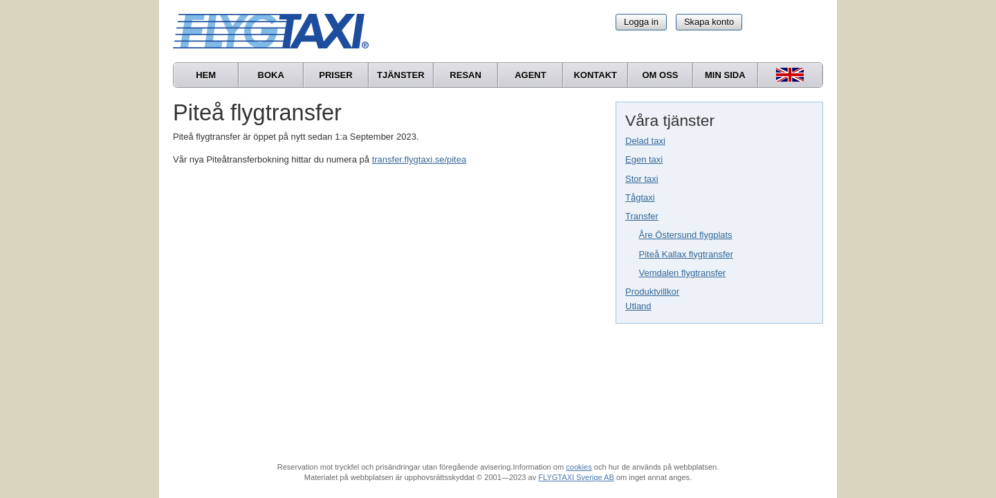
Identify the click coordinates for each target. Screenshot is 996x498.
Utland (638, 306)
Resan (465, 75)
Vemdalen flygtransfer (682, 273)
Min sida (725, 75)
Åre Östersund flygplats (685, 235)
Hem (206, 75)
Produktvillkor (652, 291)
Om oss (660, 75)
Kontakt (595, 75)
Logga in (641, 22)
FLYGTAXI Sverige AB (576, 477)
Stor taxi (641, 179)
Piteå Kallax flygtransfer (686, 254)
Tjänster (401, 75)
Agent (530, 75)
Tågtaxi (640, 197)
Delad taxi (645, 141)
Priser (335, 75)
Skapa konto (709, 22)
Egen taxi (644, 159)
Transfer (641, 216)
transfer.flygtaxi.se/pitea (419, 159)
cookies (578, 467)
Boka (271, 75)
